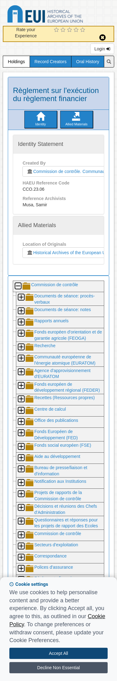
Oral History (87, 61)
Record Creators (51, 61)
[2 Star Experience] (64, 30)
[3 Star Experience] (70, 30)
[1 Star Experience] (57, 30)
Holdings (16, 61)
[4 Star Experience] (77, 30)
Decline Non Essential (58, 667)
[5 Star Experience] (83, 30)
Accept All (58, 653)
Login (102, 48)
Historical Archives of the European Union (69, 253)
